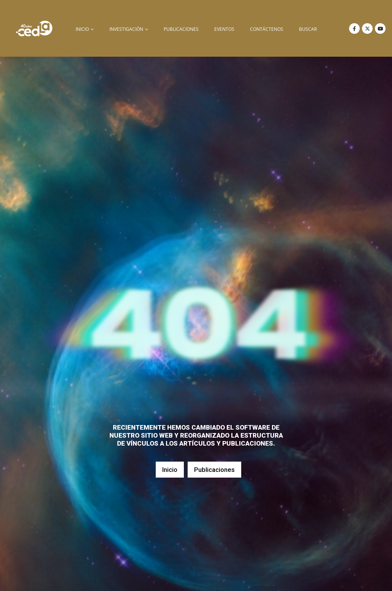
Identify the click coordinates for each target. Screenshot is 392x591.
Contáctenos (266, 29)
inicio (82, 29)
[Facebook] (354, 28)
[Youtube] (380, 28)
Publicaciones (181, 29)
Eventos (224, 29)
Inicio (169, 469)
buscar (308, 29)
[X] (367, 28)
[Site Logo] (34, 28)
